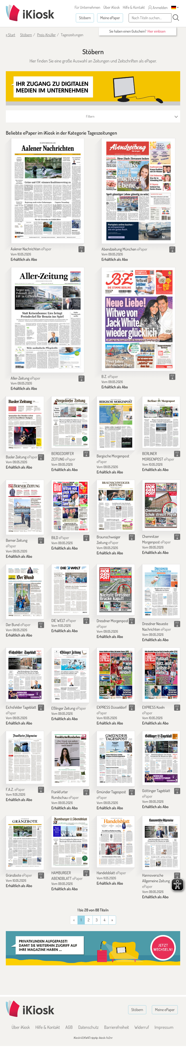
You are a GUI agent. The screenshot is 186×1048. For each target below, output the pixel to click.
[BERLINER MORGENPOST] (161, 422)
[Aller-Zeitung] (47, 320)
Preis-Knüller (46, 34)
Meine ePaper (110, 17)
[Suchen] (175, 17)
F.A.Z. (15, 789)
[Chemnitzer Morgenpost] (161, 505)
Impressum (164, 1027)
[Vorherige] (112, 920)
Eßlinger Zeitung (68, 708)
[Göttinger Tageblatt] (161, 758)
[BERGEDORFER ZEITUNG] (70, 422)
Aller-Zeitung (25, 378)
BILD (60, 537)
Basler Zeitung (21, 456)
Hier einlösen (156, 31)
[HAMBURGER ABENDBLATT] (70, 842)
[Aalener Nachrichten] (47, 191)
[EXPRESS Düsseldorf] (116, 674)
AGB (69, 1027)
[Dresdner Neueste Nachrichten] (161, 591)
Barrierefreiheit (116, 1027)
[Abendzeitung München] (138, 191)
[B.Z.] (138, 319)
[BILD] (70, 506)
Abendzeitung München (124, 249)
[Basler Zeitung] (25, 424)
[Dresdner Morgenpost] (116, 589)
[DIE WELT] (70, 589)
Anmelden (158, 7)
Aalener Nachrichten (31, 248)
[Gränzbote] (25, 843)
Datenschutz (88, 1027)
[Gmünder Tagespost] (116, 758)
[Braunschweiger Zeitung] (116, 506)
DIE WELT (63, 620)
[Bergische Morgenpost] (116, 423)
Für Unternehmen (87, 7)
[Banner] (93, 88)
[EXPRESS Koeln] (161, 674)
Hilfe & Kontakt (134, 7)
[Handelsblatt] (116, 842)
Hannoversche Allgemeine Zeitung (156, 881)
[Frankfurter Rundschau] (70, 758)
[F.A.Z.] (25, 757)
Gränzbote (19, 875)
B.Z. (109, 376)
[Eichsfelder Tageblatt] (25, 674)
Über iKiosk (111, 7)
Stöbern (85, 17)
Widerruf (141, 1027)
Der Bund (18, 624)
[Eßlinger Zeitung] (70, 675)
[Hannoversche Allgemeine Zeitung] (161, 843)
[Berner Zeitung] (25, 507)
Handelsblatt (111, 872)
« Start (10, 34)
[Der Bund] (25, 592)
